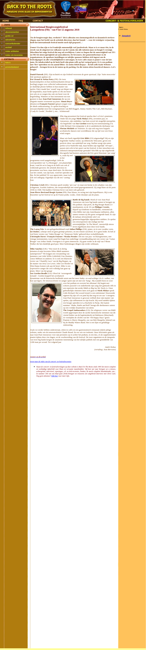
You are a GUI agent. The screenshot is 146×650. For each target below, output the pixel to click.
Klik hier (54, 376)
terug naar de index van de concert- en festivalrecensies (50, 361)
